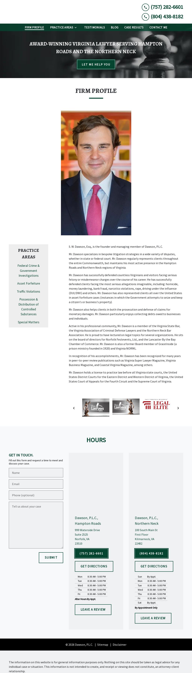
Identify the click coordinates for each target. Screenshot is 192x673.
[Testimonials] (94, 27)
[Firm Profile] (34, 27)
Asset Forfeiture (28, 283)
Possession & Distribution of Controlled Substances (28, 306)
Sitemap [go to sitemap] (102, 644)
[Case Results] (134, 27)
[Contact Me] (158, 27)
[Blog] (114, 27)
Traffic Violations (28, 291)
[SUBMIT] (51, 557)
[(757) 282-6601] (91, 553)
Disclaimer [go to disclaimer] (119, 644)
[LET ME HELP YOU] (96, 64)
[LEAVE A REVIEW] (93, 609)
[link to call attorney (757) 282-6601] (162, 7)
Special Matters (28, 322)
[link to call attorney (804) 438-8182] (162, 17)
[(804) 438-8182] (151, 553)
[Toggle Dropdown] (77, 27)
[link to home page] (37, 11)
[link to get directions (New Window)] (96, 537)
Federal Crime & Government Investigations (28, 271)
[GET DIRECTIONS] (94, 566)
